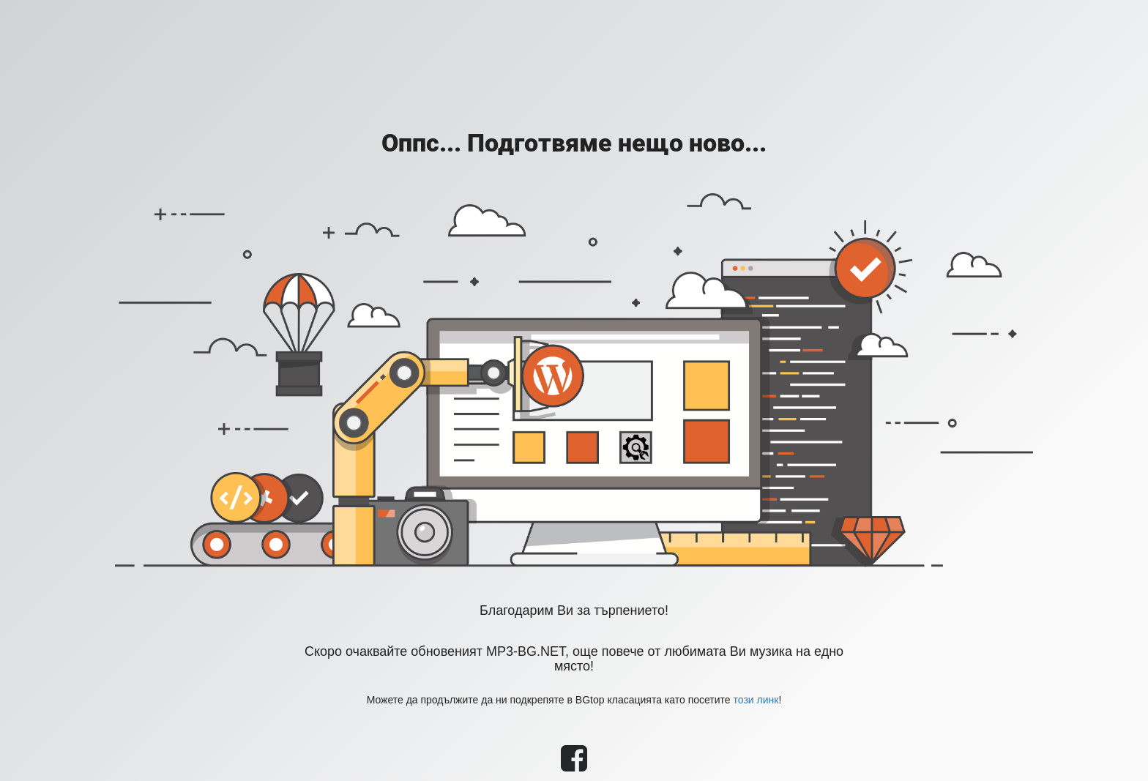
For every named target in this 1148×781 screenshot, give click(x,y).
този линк (756, 700)
